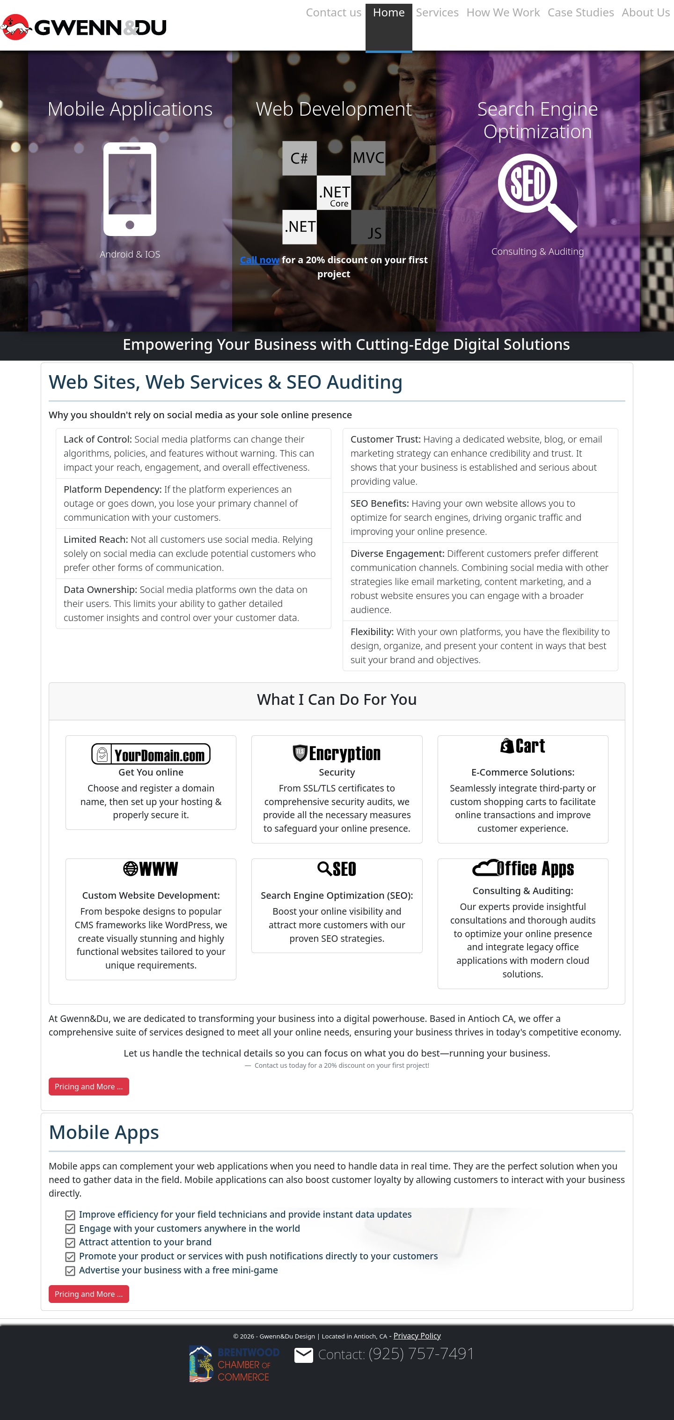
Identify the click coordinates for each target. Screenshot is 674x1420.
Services (437, 12)
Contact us (333, 12)
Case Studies (581, 12)
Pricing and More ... (89, 1086)
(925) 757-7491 (422, 1353)
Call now (259, 259)
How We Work (503, 12)
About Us (646, 12)
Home (389, 12)
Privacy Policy (417, 1336)
